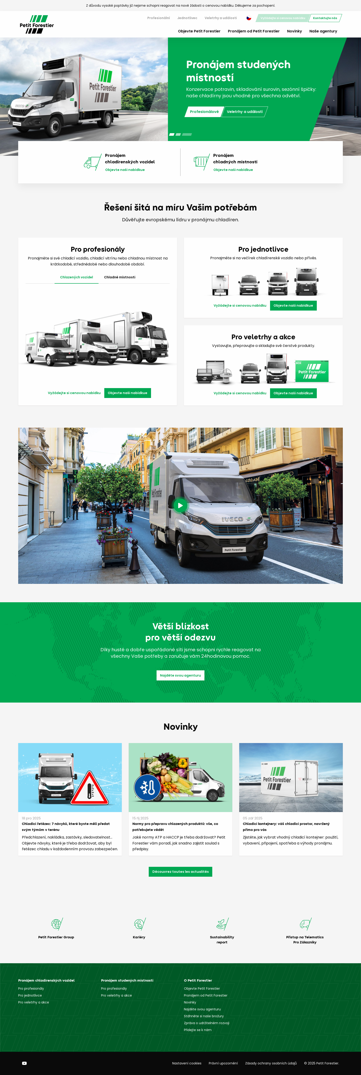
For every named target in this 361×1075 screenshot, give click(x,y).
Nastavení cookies (186, 1063)
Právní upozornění (223, 1063)
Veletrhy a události (221, 18)
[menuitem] (159, 18)
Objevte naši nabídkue (125, 170)
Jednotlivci (69, 115)
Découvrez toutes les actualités (180, 871)
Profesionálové (36, 115)
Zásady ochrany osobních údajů (271, 1063)
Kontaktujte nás (325, 18)
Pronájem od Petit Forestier (254, 31)
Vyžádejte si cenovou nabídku (283, 18)
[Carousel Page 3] (189, 134)
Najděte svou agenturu (180, 675)
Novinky (294, 31)
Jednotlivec (187, 18)
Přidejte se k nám (198, 1030)
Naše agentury (323, 31)
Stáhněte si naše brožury (204, 1016)
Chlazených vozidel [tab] (76, 277)
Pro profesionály (31, 988)
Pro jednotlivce (30, 995)
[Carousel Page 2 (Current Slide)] (180, 134)
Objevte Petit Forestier (199, 31)
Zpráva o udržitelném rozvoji (206, 1023)
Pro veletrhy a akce (33, 1002)
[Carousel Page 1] (172, 134)
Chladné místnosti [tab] (119, 277)
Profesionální (158, 18)
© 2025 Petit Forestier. (321, 1063)
